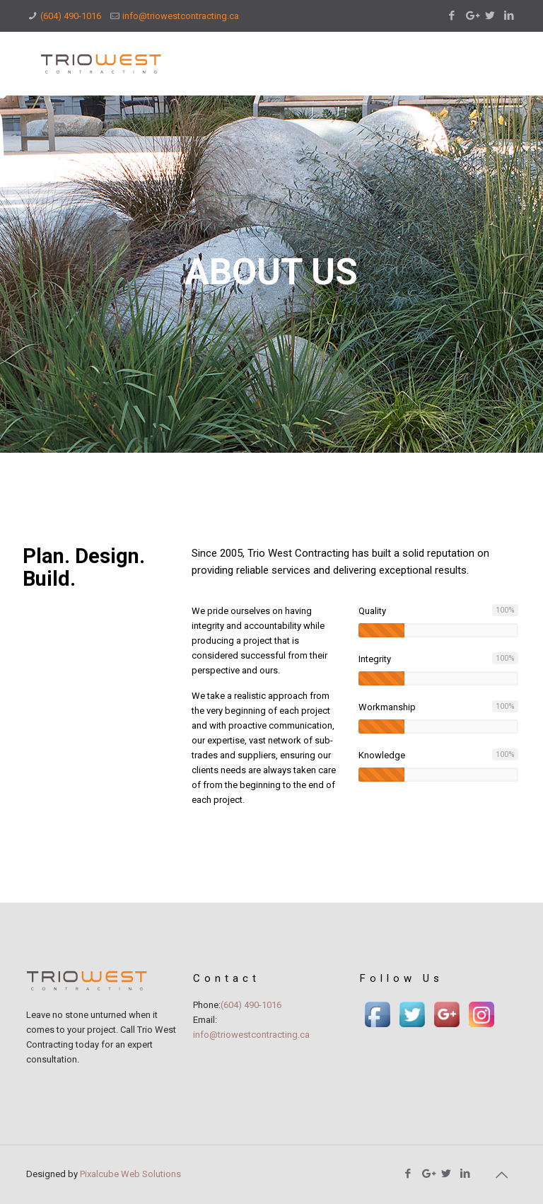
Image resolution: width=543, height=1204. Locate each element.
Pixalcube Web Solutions (130, 1174)
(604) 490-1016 (70, 16)
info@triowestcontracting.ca (180, 16)
